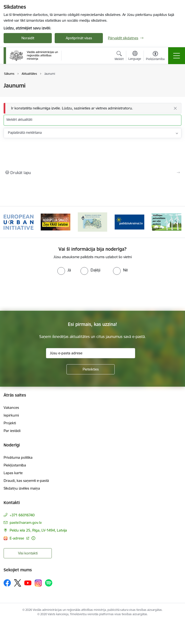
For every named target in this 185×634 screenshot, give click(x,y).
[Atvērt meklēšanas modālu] (119, 56)
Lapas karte (13, 473)
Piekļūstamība (15, 465)
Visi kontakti (28, 553)
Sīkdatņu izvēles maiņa (22, 488)
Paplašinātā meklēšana (25, 132)
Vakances (11, 407)
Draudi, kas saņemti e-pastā (26, 480)
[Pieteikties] (90, 369)
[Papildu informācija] (33, 538)
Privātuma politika (18, 457)
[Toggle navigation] (176, 55)
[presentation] (40, 292)
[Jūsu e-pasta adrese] (90, 353)
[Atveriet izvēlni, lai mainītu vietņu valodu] (135, 56)
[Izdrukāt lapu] (92, 172)
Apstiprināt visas (79, 38)
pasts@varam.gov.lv (26, 522)
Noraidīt (27, 38)
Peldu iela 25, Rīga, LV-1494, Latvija (38, 530)
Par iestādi (12, 430)
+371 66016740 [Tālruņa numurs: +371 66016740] (22, 515)
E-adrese (17, 538)
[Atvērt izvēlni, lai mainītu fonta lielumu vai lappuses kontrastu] (155, 56)
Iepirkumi (11, 415)
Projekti (10, 423)
